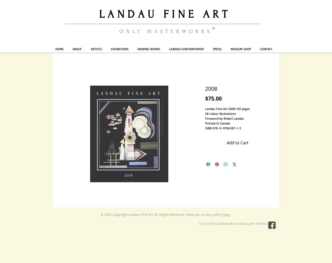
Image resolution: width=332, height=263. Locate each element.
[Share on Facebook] (208, 164)
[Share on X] (234, 164)
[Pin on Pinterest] (217, 164)
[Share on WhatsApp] (225, 164)
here (226, 214)
